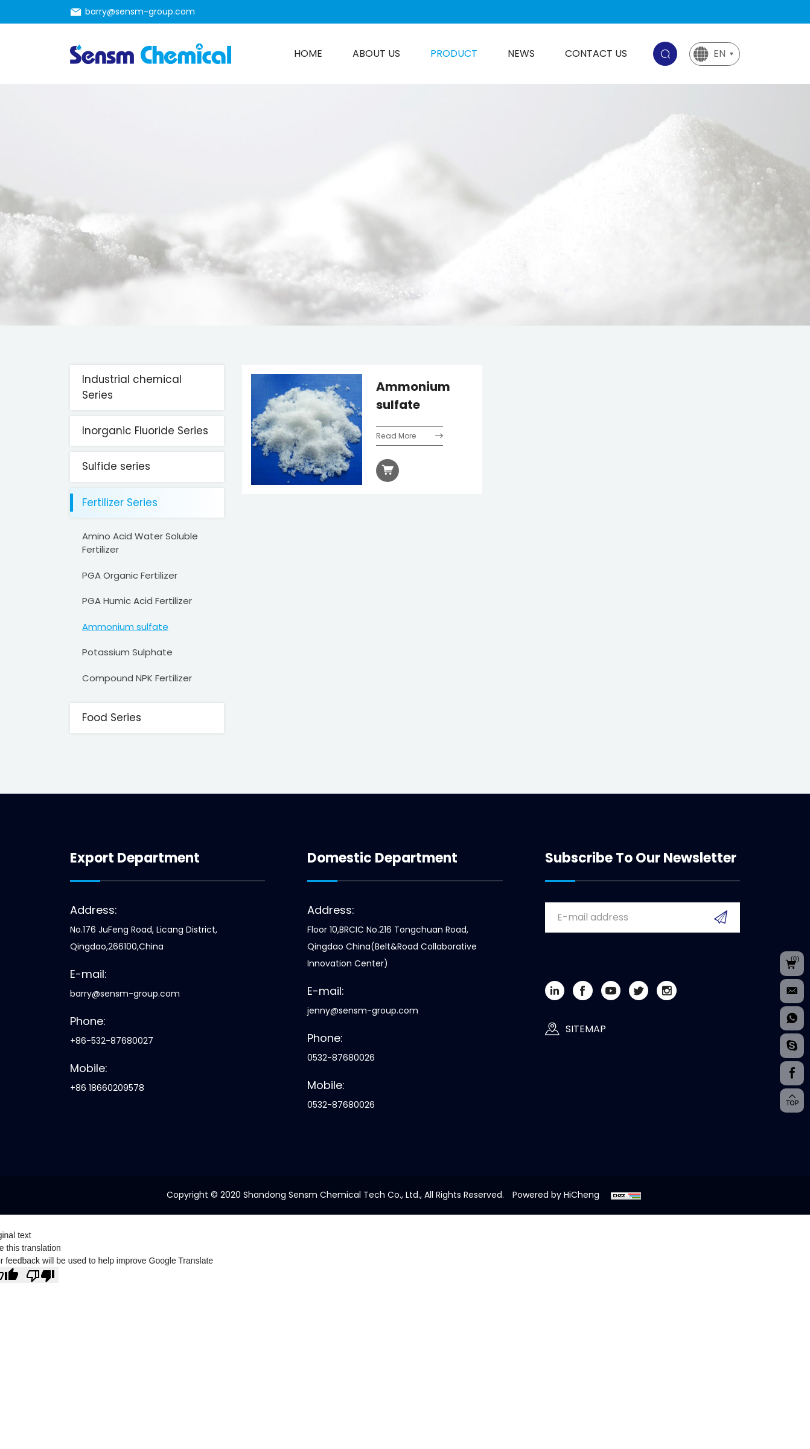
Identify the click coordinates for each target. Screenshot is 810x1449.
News (521, 53)
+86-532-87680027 (111, 1041)
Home (308, 53)
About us (376, 53)
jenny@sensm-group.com (362, 1010)
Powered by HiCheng (555, 1195)
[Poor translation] (40, 1275)
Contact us (596, 53)
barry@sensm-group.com (140, 11)
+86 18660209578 (107, 1088)
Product (453, 53)
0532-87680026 (341, 1058)
